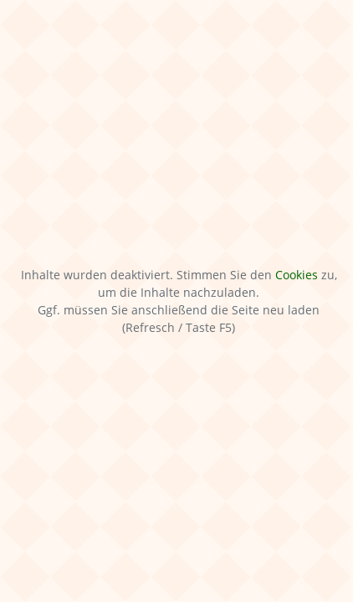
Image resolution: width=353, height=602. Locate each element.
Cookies (296, 275)
